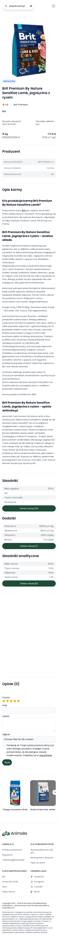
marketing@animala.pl (13, 859)
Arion (4, 886)
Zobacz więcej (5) (29, 583)
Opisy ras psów (37, 862)
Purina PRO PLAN (10, 881)
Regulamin (7, 854)
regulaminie (45, 755)
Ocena (29, 699)
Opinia (29, 723)
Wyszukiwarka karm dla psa (41, 851)
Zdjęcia (29, 738)
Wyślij (7, 762)
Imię (29, 708)
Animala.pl (28, 903)
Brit (24, 210)
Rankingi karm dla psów (41, 857)
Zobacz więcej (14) (29, 508)
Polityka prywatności (12, 849)
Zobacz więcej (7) (29, 546)
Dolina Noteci (8, 891)
